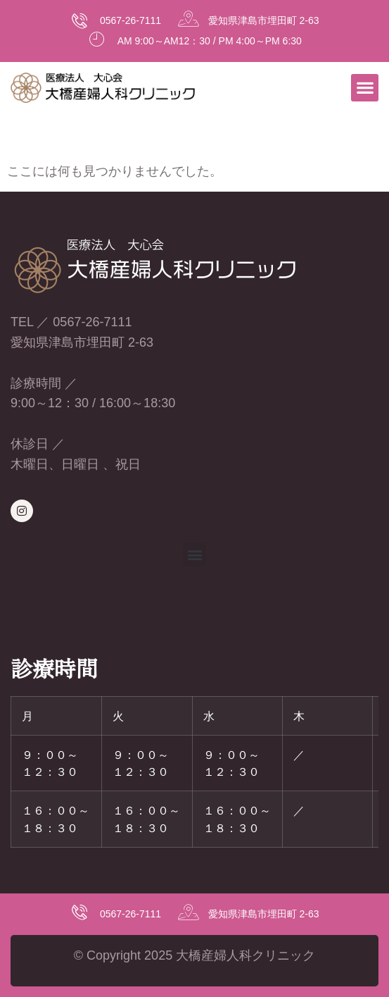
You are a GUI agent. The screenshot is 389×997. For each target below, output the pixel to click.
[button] (364, 87)
